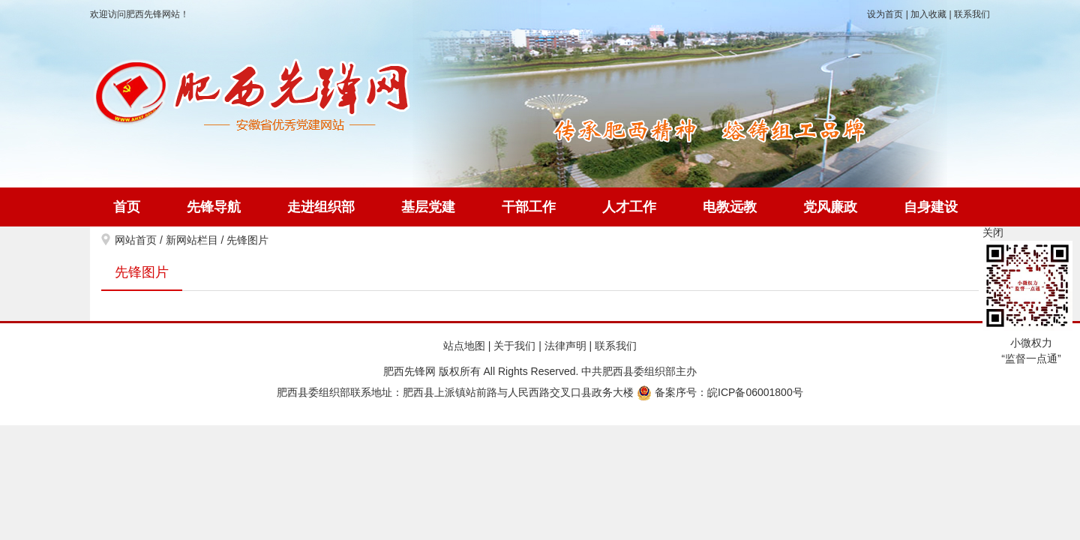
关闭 (993, 232)
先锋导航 (214, 207)
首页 (126, 207)
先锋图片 (247, 240)
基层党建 (428, 207)
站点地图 (464, 346)
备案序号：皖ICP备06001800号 (720, 392)
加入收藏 (928, 14)
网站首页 (136, 240)
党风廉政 (830, 207)
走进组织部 (321, 207)
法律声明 (565, 346)
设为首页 (885, 14)
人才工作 (629, 207)
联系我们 (972, 14)
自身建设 (931, 207)
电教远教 (730, 207)
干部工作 (529, 207)
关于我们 (515, 346)
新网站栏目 (192, 240)
